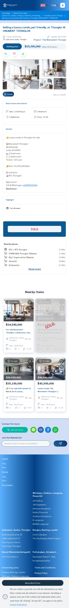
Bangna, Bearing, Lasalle (45, 529)
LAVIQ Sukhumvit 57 (11, 538)
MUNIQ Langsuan (41, 524)
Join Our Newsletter (12, 437)
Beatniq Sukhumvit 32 (12, 534)
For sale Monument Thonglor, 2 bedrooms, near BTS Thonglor (18, 331)
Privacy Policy (40, 573)
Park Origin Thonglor (11, 546)
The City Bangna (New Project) (46, 538)
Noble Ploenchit (40, 512)
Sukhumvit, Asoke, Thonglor (16, 529)
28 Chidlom (38, 500)
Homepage (6, 13)
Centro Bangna (40, 534)
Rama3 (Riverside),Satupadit (16, 552)
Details (9, 129)
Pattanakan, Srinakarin (44, 552)
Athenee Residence (42, 508)
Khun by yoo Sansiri (11, 542)
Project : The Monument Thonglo (50, 39)
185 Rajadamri (39, 504)
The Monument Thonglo (53, 15)
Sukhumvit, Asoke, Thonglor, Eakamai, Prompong (21, 15)
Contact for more (11, 423)
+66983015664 (29, 185)
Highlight (10, 199)
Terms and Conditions (45, 567)
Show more (34, 268)
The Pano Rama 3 (10, 556)
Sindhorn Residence (42, 516)
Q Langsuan (38, 520)
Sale (4, 463)
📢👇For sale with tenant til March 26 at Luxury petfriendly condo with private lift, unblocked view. (18, 390)
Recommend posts (20, 13)
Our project (7, 485)
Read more (11, 188)
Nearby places (11, 244)
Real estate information (16, 103)
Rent (4, 467)
